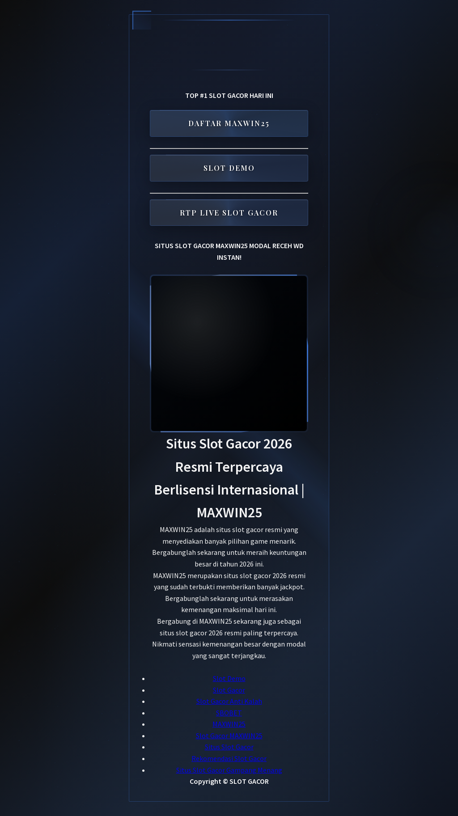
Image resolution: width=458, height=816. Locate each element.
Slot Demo (229, 678)
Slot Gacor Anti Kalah (229, 701)
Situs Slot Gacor (229, 746)
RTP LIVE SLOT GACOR (229, 211)
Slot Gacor (229, 689)
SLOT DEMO (229, 166)
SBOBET (229, 712)
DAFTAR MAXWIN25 (229, 122)
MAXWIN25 (229, 723)
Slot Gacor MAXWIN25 (229, 735)
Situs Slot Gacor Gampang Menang (229, 769)
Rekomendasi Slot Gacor (229, 758)
